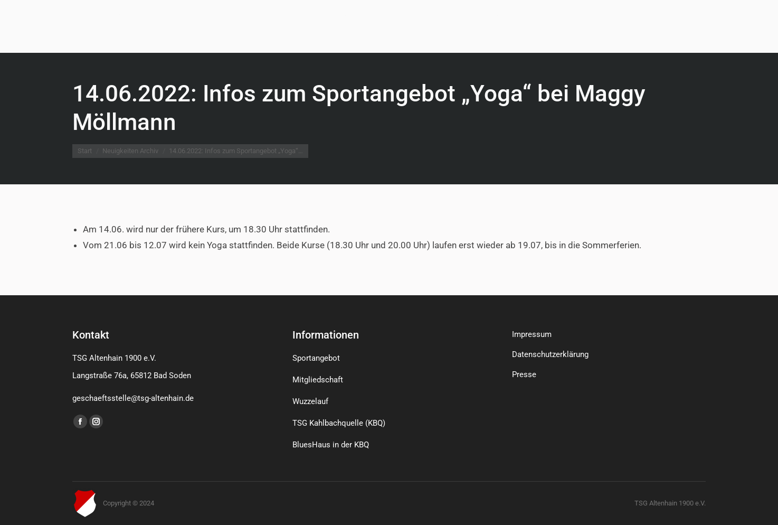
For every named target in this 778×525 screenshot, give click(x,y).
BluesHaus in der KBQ (330, 444)
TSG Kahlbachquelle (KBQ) (338, 423)
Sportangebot (316, 358)
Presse (524, 374)
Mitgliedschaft (317, 380)
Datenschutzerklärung (550, 354)
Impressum (532, 334)
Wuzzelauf (310, 401)
